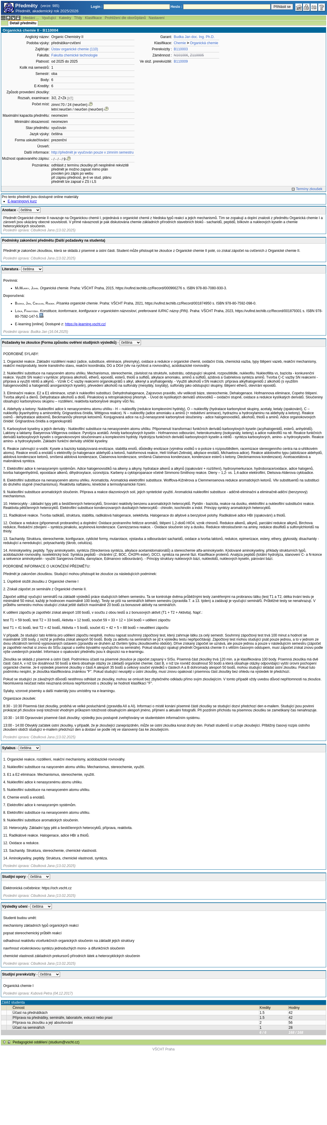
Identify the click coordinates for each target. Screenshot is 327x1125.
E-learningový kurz (22, 201)
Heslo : (176, 7)
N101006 (181, 55)
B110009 (181, 61)
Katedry (65, 18)
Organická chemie (204, 43)
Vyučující (49, 18)
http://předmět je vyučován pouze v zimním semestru (92, 152)
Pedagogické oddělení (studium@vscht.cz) (46, 1042)
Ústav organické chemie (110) (74, 49)
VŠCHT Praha (163, 1049)
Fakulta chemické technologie (74, 55)
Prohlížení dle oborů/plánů (125, 18)
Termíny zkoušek (309, 189)
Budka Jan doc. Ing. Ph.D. (194, 37)
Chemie (180, 43)
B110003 (181, 49)
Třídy (78, 18)
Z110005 (197, 55)
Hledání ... (31, 18)
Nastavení (157, 18)
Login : (97, 7)
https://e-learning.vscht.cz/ (85, 324)
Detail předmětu (23, 23)
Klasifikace (93, 18)
